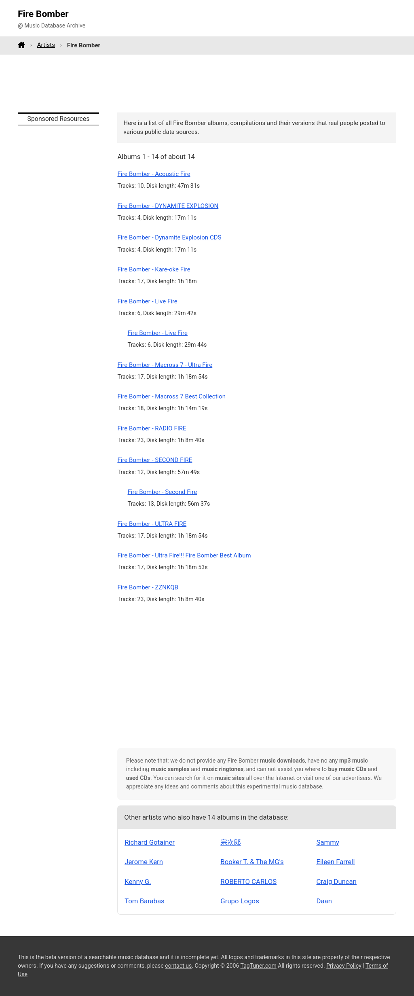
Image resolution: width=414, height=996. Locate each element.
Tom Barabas (145, 901)
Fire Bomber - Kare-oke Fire (153, 269)
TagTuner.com (259, 965)
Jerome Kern (144, 862)
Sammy (328, 842)
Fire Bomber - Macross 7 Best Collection (171, 396)
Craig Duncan (337, 881)
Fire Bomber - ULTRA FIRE (151, 524)
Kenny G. (138, 881)
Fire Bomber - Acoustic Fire (153, 174)
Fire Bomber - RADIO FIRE (151, 428)
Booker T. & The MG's (251, 862)
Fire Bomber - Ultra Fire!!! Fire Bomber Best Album (184, 555)
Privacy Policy (343, 965)
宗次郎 (230, 842)
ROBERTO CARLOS (248, 881)
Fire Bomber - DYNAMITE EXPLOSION (167, 206)
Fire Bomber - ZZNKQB (147, 587)
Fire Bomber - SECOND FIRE (154, 460)
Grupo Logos (239, 901)
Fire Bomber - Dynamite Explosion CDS (169, 237)
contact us (178, 965)
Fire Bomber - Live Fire (147, 301)
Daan (324, 901)
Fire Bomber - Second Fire (162, 492)
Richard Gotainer (150, 842)
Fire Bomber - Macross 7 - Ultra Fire (164, 365)
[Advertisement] (207, 83)
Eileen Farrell (336, 862)
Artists (46, 45)
